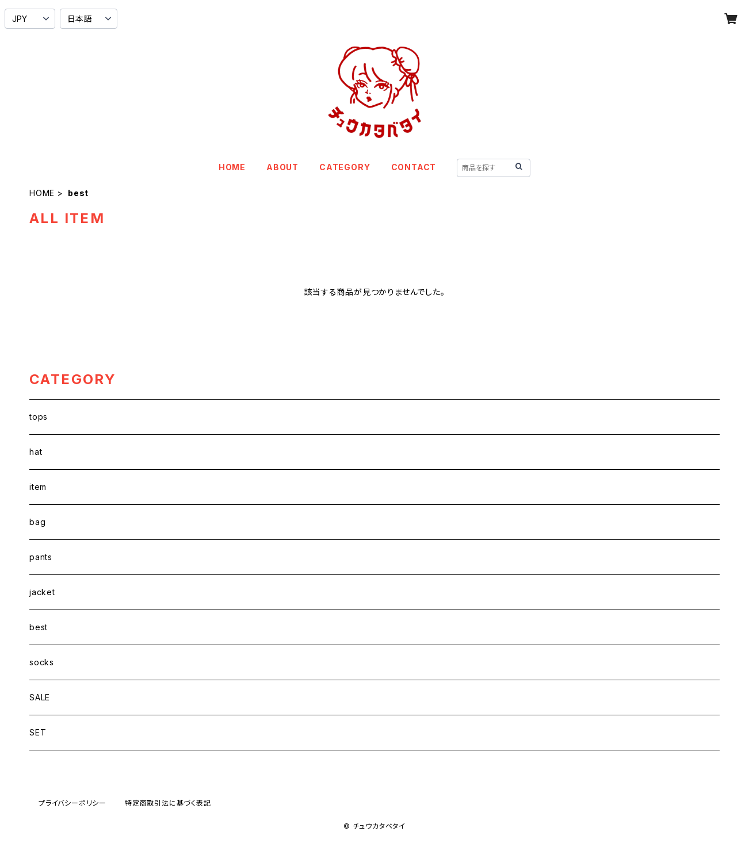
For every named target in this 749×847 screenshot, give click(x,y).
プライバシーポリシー (72, 803)
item (38, 487)
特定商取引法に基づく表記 (168, 803)
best (38, 627)
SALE (39, 697)
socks (41, 662)
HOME (232, 167)
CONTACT (414, 167)
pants (40, 557)
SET (37, 732)
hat (35, 452)
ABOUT (282, 167)
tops (38, 416)
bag (37, 522)
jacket (42, 592)
